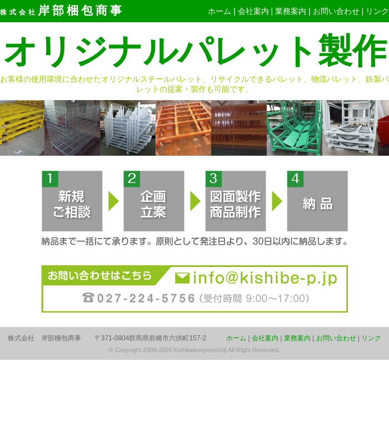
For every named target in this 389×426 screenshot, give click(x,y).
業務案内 (290, 11)
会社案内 (253, 11)
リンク (377, 11)
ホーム (219, 11)
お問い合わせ (336, 11)
